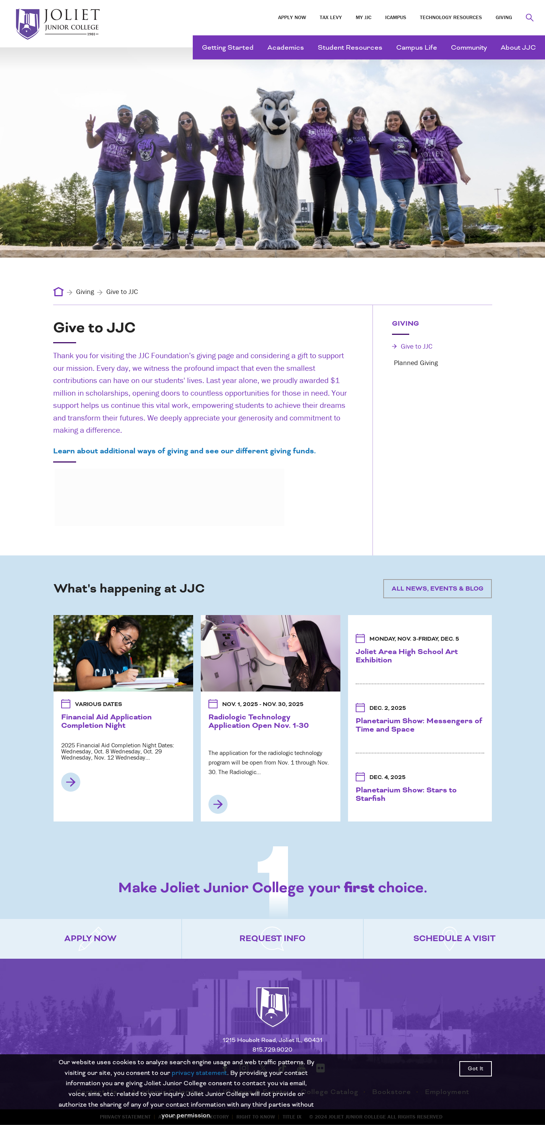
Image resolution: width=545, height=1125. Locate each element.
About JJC (518, 47)
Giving (504, 17)
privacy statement (199, 1073)
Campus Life (416, 47)
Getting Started (228, 47)
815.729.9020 (272, 1050)
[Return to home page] (272, 1014)
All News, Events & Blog (437, 588)
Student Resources (350, 47)
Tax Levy (331, 17)
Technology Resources (451, 17)
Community (469, 47)
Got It (475, 1069)
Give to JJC (412, 346)
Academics (285, 47)
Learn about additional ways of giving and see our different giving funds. (184, 451)
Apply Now (292, 17)
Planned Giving (415, 362)
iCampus (395, 17)
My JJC (363, 17)
